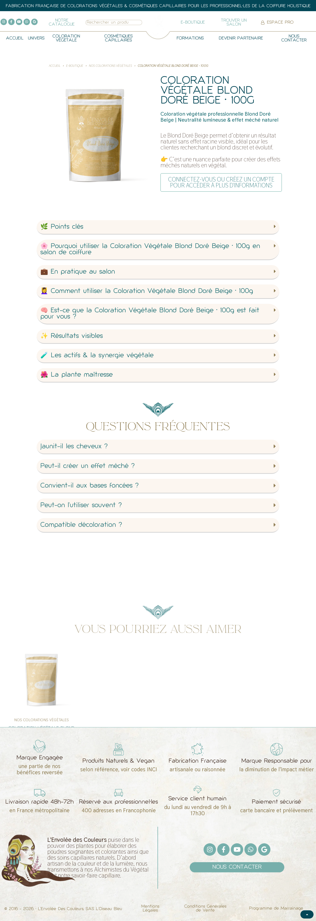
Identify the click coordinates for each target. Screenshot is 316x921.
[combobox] (108, 22)
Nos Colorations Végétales (110, 66)
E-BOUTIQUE (74, 66)
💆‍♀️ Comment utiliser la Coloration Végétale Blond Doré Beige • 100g (146, 291)
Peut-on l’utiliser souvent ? (81, 575)
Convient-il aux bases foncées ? (89, 555)
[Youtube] (19, 22)
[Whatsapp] (27, 22)
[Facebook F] (11, 22)
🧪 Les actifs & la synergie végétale (97, 356)
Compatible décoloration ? (81, 595)
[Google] (34, 22)
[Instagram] (3, 22)
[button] (158, 227)
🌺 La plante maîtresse (76, 375)
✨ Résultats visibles (71, 336)
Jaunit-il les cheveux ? (74, 516)
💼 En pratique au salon (77, 272)
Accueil (54, 66)
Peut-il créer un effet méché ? (87, 536)
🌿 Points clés (61, 227)
